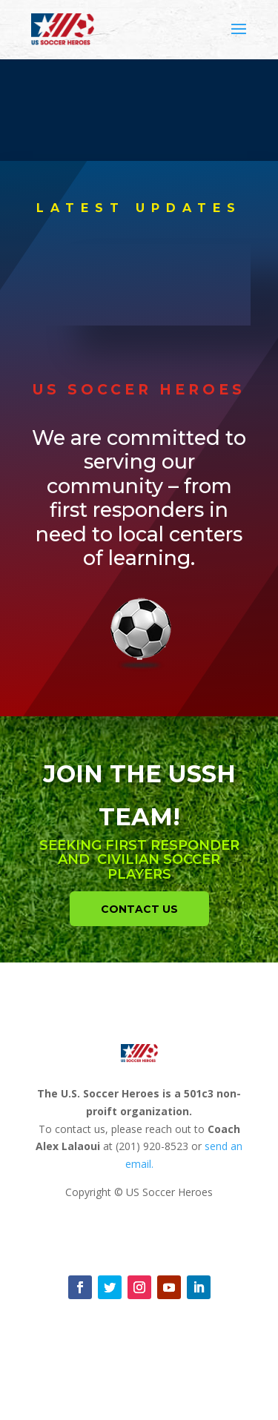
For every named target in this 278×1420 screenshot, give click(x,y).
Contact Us (139, 909)
